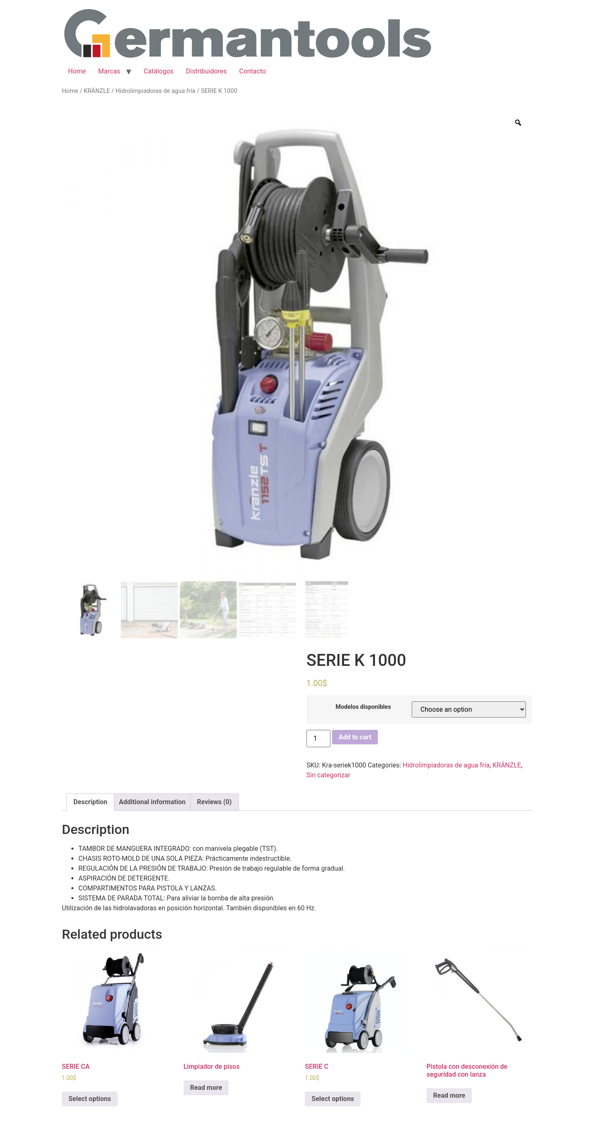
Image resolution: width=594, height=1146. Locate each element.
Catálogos (158, 71)
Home (77, 71)
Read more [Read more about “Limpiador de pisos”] (206, 1088)
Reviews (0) (214, 802)
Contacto (252, 71)
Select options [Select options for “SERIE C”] (332, 1099)
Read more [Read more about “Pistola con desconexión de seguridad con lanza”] (449, 1095)
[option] (297, 344)
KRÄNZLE (97, 91)
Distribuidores (206, 71)
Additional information (152, 802)
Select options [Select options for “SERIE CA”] (89, 1099)
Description (90, 802)
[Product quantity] (318, 738)
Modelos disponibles (363, 707)
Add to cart (355, 737)
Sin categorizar (328, 775)
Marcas (109, 71)
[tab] (90, 802)
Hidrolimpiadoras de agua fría (156, 91)
